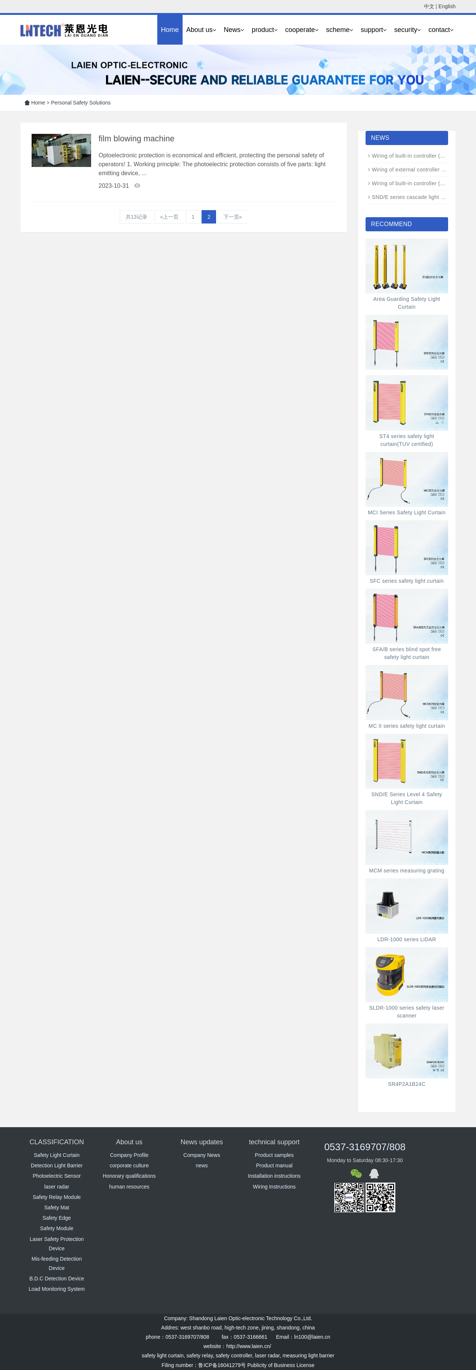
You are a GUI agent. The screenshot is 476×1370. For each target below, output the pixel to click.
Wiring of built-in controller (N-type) (415, 183)
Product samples (274, 1155)
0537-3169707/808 (364, 1146)
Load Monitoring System (57, 1289)
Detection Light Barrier (57, 1165)
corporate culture (129, 1165)
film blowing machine (136, 138)
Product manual (274, 1165)
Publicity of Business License (281, 1365)
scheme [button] (339, 30)
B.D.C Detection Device (56, 1278)
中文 (429, 6)
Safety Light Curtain (57, 1155)
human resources (129, 1187)
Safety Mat (56, 1207)
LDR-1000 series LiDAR (406, 939)
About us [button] (201, 30)
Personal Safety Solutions (80, 103)
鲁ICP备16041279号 (222, 1365)
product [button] (265, 30)
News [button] (234, 30)
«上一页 (169, 217)
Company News (201, 1155)
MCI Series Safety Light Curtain (407, 512)
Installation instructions (274, 1176)
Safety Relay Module (57, 1197)
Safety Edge (56, 1218)
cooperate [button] (302, 30)
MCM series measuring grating (406, 871)
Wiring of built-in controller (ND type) (417, 156)
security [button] (407, 30)
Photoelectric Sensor (57, 1176)
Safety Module (57, 1228)
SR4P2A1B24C (406, 1084)
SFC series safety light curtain (407, 581)
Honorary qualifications (129, 1176)
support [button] (374, 30)
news (202, 1165)
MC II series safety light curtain (407, 726)
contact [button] (441, 30)
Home (170, 29)
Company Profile (129, 1155)
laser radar (56, 1187)
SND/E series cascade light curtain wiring (422, 197)
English (447, 6)
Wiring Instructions (274, 1187)
